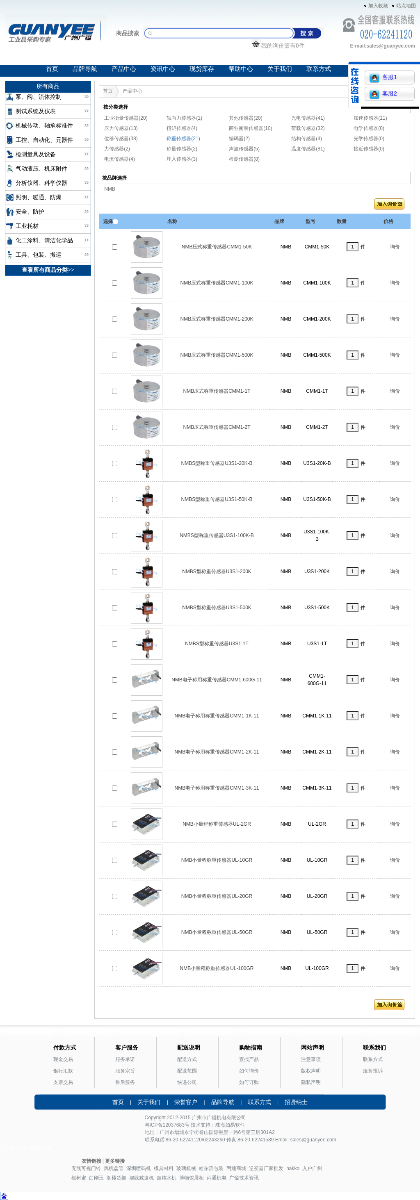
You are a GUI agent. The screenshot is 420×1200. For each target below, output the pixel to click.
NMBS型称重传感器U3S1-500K (216, 607)
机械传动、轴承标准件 (44, 126)
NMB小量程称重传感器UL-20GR (216, 896)
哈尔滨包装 (211, 1168)
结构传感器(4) (306, 138)
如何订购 (249, 1082)
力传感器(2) (117, 149)
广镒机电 (216, 1117)
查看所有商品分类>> (48, 270)
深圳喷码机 (138, 1168)
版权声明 (311, 1071)
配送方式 (187, 1059)
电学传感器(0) (369, 128)
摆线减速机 (141, 1178)
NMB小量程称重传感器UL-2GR (217, 824)
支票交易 (63, 1082)
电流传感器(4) (119, 159)
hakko (292, 1168)
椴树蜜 (78, 1178)
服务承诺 (125, 1059)
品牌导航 (85, 69)
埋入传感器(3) (182, 159)
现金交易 (63, 1059)
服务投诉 (373, 1071)
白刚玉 (96, 1178)
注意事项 (311, 1059)
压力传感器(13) (120, 128)
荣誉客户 (185, 1102)
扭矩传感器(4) (182, 128)
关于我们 (279, 69)
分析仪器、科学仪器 (41, 183)
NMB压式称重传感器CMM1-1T (217, 391)
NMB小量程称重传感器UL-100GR (216, 968)
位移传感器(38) (120, 138)
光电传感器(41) (307, 118)
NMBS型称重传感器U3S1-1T (217, 644)
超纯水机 (166, 1178)
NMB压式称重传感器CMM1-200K (216, 319)
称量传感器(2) (182, 149)
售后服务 (125, 1082)
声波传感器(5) (244, 149)
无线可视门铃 (86, 1168)
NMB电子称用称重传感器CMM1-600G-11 (216, 680)
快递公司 (187, 1082)
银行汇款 (63, 1071)
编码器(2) (239, 138)
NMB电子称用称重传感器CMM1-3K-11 (216, 788)
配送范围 (187, 1071)
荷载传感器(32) (307, 128)
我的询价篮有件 (278, 45)
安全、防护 (30, 212)
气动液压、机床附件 (41, 169)
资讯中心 (163, 69)
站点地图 (406, 6)
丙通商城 (236, 1168)
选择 (108, 221)
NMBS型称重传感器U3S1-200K (216, 571)
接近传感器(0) (369, 149)
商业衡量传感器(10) (250, 128)
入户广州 (312, 1168)
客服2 (383, 94)
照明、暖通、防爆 (39, 197)
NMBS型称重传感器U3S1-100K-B (217, 535)
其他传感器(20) (245, 118)
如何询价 (249, 1071)
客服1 (383, 78)
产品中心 (124, 69)
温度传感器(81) (307, 149)
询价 (395, 247)
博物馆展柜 (191, 1178)
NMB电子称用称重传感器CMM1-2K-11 (216, 752)
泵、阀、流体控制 (39, 97)
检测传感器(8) (244, 159)
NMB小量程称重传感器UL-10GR (216, 860)
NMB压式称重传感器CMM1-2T (217, 427)
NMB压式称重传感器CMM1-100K (216, 283)
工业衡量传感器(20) (125, 118)
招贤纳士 (296, 1102)
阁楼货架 (116, 1178)
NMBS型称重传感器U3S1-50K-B (216, 499)
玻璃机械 (186, 1168)
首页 (52, 69)
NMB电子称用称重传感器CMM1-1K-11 (216, 716)
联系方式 (318, 69)
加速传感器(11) (370, 118)
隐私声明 (311, 1082)
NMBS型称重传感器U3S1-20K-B (216, 463)
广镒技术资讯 (244, 1178)
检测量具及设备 (36, 154)
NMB (109, 189)
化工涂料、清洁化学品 (44, 240)
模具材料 (163, 1168)
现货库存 (201, 69)
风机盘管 (113, 1168)
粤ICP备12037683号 (167, 1125)
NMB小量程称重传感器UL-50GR (216, 932)
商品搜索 (127, 33)
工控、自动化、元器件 (44, 140)
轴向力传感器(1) (184, 118)
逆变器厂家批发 (266, 1168)
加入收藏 (378, 6)
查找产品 (249, 1059)
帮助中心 (240, 69)
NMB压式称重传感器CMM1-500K (216, 355)
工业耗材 (27, 226)
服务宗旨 (125, 1071)
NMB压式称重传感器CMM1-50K (217, 247)
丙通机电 (216, 1178)
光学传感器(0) (369, 138)
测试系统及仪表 (36, 111)
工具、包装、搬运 (39, 255)
